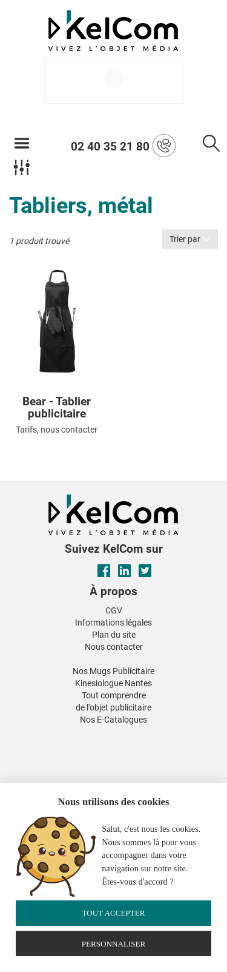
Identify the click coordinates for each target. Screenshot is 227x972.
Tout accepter (113, 912)
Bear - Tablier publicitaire (56, 408)
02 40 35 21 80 (123, 145)
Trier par (190, 239)
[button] (23, 734)
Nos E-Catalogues (113, 719)
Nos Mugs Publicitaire (113, 671)
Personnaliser (114, 943)
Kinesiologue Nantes (113, 683)
